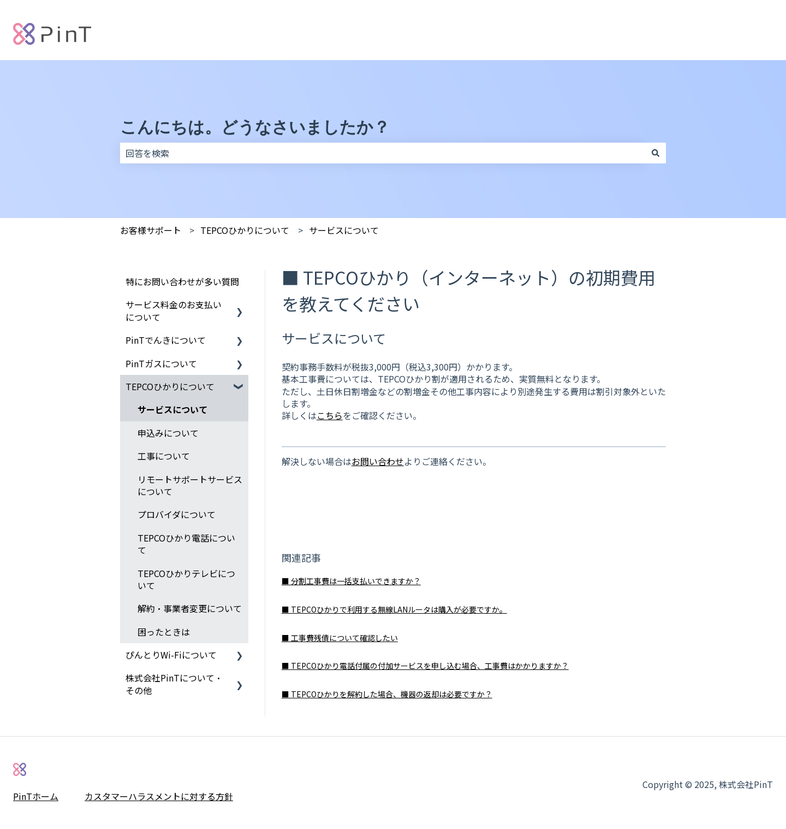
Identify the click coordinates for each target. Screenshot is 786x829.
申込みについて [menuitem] (168, 432)
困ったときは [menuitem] (164, 631)
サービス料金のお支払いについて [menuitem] (174, 310)
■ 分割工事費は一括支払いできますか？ (351, 580)
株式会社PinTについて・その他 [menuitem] (174, 683)
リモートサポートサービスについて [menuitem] (190, 485)
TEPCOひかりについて (244, 230)
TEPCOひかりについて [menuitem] (170, 386)
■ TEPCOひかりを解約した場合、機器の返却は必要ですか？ (387, 694)
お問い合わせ (378, 461)
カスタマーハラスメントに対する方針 (159, 796)
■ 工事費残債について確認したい (340, 637)
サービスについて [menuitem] (172, 409)
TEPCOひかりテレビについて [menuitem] (186, 579)
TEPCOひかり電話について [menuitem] (186, 543)
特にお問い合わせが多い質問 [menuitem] (182, 281)
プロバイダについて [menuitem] (177, 514)
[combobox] (382, 153)
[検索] (655, 153)
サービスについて (344, 230)
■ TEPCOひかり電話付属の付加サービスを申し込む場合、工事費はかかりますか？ (425, 665)
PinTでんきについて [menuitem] (166, 339)
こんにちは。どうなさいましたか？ (255, 127)
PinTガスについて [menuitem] (161, 363)
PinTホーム (35, 796)
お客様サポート (150, 230)
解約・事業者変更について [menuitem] (190, 608)
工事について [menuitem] (164, 455)
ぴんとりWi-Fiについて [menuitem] (171, 654)
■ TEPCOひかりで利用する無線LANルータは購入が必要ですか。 (394, 609)
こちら (330, 415)
